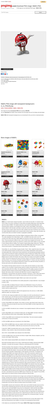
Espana (9, 1)
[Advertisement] (23, 22)
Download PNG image (7, 69)
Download (7, 156)
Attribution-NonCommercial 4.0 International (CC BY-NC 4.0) (18, 77)
